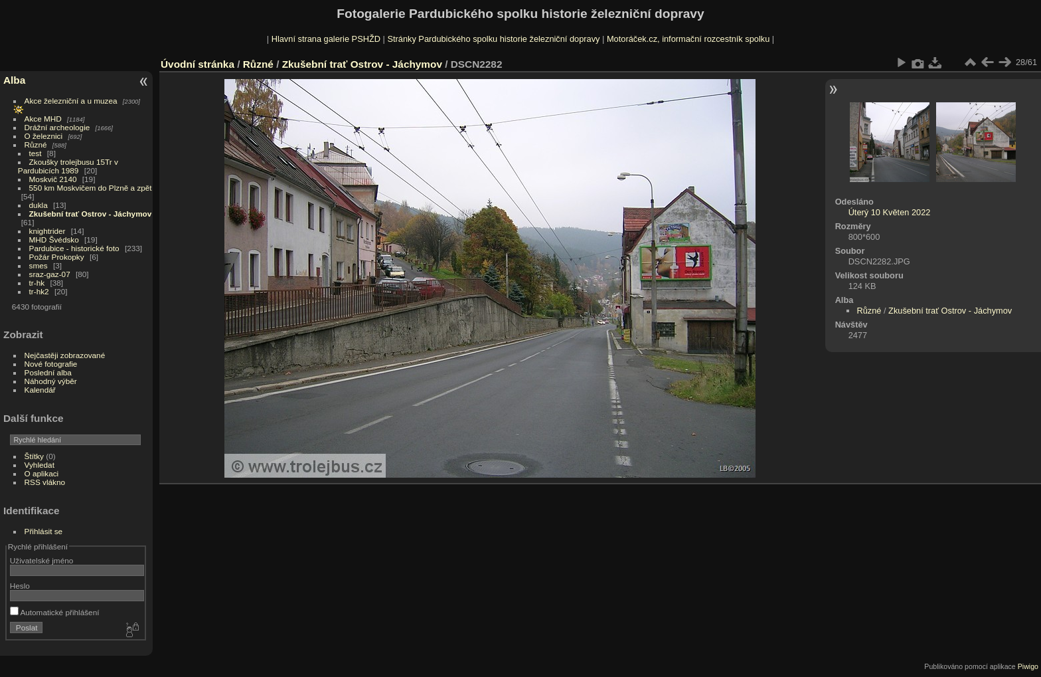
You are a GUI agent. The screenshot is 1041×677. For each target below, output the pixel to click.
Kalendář (40, 389)
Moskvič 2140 (53, 179)
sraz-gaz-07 (49, 274)
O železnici (44, 136)
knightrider (47, 231)
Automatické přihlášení (55, 612)
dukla (38, 205)
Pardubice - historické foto (74, 248)
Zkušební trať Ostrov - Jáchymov (90, 213)
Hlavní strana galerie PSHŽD (326, 39)
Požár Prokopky (56, 256)
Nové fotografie (51, 363)
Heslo (20, 585)
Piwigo (1028, 666)
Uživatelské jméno (41, 560)
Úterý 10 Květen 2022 (889, 212)
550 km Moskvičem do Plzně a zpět (90, 187)
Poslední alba (48, 372)
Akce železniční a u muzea (71, 100)
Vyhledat (39, 464)
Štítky (34, 456)
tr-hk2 (39, 291)
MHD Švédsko (54, 239)
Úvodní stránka (197, 64)
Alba (14, 80)
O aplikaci (42, 473)
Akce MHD (43, 118)
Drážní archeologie (57, 127)
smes (38, 265)
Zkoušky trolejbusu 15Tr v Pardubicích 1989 (68, 166)
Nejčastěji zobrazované (65, 355)
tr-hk (37, 282)
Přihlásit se (44, 531)
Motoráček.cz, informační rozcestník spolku (688, 39)
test (35, 153)
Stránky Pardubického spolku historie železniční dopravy (493, 39)
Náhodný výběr (51, 381)
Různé (36, 144)
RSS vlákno (45, 482)
